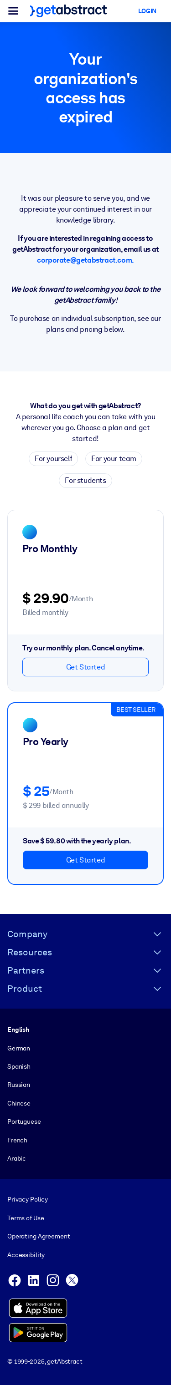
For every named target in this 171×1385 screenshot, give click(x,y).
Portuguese (24, 1121)
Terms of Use (25, 1218)
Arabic (16, 1158)
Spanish (19, 1066)
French (17, 1140)
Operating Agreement (38, 1236)
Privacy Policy (27, 1199)
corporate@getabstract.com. (85, 260)
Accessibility (26, 1254)
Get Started (85, 667)
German (18, 1048)
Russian (18, 1084)
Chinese (19, 1103)
